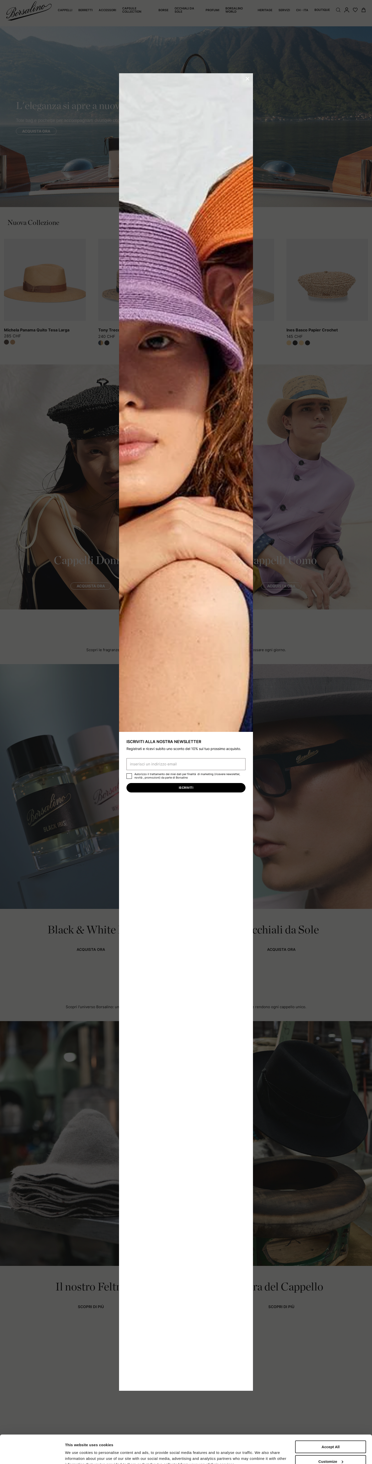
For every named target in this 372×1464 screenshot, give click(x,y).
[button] (247, 78)
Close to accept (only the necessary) (331, 1449)
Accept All (331, 1418)
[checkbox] (129, 776)
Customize (330, 1433)
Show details (76, 1450)
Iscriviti (186, 787)
